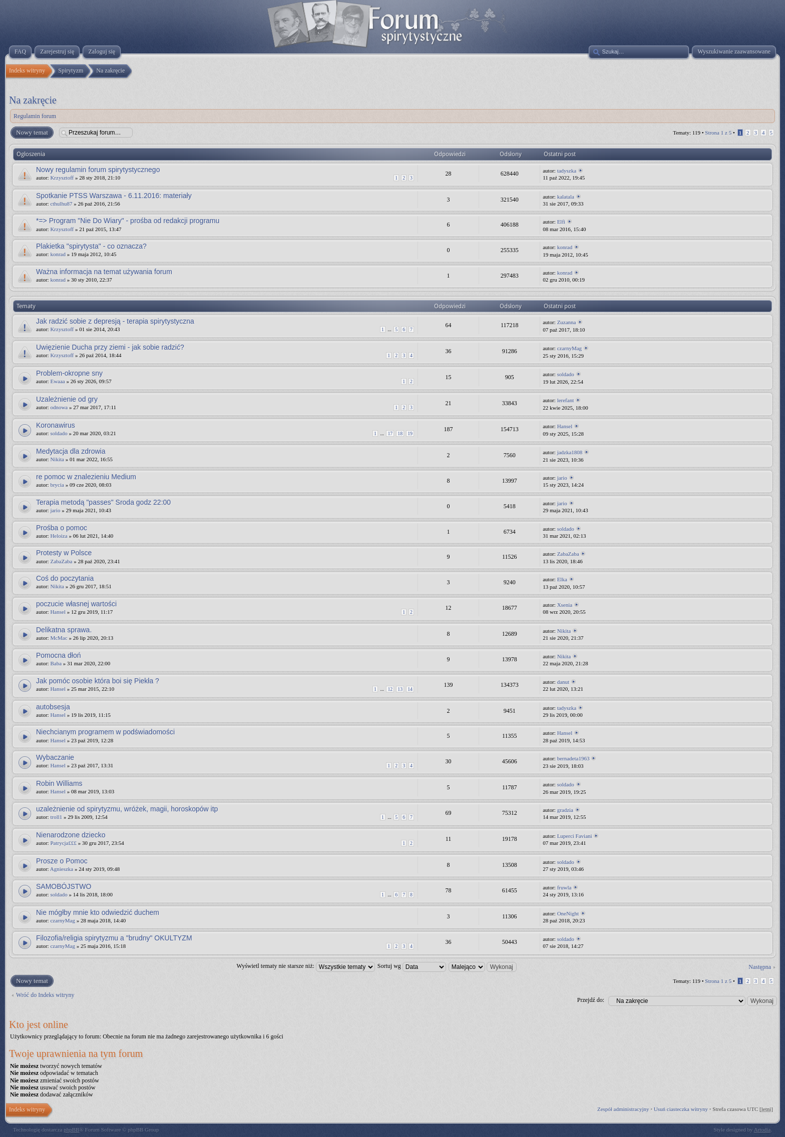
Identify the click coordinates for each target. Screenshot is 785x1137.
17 (389, 433)
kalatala (565, 197)
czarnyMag (569, 348)
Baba (56, 663)
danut (563, 682)
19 (410, 433)
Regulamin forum (35, 116)
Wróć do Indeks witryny (45, 994)
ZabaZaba (61, 561)
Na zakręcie (33, 100)
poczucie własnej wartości (76, 604)
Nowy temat (31, 132)
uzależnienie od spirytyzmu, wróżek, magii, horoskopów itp (127, 809)
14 (410, 689)
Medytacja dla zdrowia (71, 451)
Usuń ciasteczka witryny (681, 1109)
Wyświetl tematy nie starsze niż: (306, 965)
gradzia (565, 810)
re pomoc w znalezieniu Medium (86, 477)
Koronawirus (55, 425)
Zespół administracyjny (623, 1109)
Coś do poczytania (65, 578)
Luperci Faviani (574, 836)
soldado (565, 374)
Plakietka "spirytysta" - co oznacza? (91, 246)
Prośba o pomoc (61, 528)
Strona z (718, 133)
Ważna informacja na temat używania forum (104, 272)
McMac (58, 638)
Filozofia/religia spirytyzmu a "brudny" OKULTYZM (114, 938)
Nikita (57, 459)
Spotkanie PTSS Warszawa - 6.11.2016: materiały (114, 196)
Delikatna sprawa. (64, 630)
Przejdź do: (590, 999)
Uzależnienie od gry (67, 399)
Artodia (762, 1129)
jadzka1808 (570, 452)
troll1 (56, 817)
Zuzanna (566, 322)
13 (400, 689)
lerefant (565, 400)
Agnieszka (61, 869)
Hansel (565, 426)
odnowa (59, 407)
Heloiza (58, 536)
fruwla (564, 887)
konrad (58, 254)
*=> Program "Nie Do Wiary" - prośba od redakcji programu (127, 221)
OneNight (568, 913)
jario (562, 478)
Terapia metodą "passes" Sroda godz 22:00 (103, 502)
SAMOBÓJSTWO (63, 886)
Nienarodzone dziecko (71, 835)
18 (400, 433)
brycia (57, 485)
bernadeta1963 (573, 758)
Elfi (561, 222)
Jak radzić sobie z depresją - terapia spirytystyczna (115, 321)
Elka (562, 579)
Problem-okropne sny (69, 373)
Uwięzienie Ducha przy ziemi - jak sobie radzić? (110, 347)
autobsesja (53, 707)
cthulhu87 (61, 204)
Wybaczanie (55, 757)
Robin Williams (59, 783)
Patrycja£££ (63, 843)
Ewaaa (57, 381)
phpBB (71, 1129)
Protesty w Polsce (64, 553)
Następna (759, 966)
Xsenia (565, 605)
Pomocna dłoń (58, 655)
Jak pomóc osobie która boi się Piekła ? (97, 681)
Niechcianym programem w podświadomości (105, 732)
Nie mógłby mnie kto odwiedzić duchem (97, 912)
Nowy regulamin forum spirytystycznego (98, 170)
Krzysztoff (62, 178)
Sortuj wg (411, 965)
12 (389, 689)
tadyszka (566, 171)
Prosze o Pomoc (62, 861)
